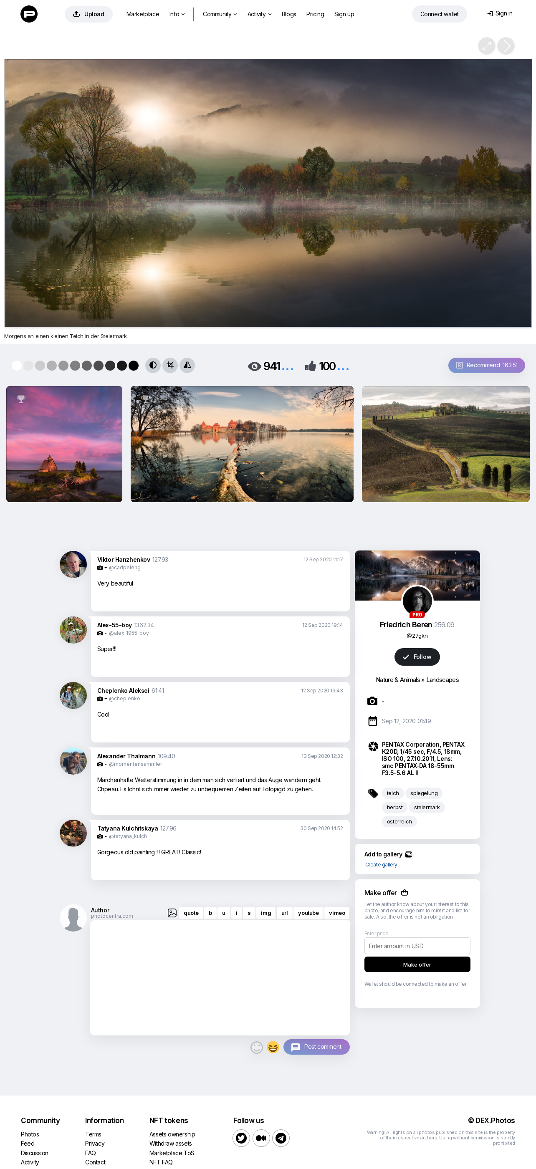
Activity (259, 14)
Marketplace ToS (172, 1152)
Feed (27, 1143)
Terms (93, 1134)
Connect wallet (439, 14)
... (287, 365)
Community (220, 14)
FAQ (90, 1152)
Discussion (34, 1152)
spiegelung (423, 793)
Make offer (417, 964)
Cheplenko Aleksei (123, 690)
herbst (395, 807)
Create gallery (381, 864)
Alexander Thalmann (126, 756)
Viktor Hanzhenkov (123, 559)
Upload (88, 14)
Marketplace (142, 14)
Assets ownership (172, 1134)
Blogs (289, 14)
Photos (30, 1134)
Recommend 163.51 (487, 365)
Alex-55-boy (114, 625)
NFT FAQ (161, 1162)
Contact (95, 1162)
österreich (399, 821)
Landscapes (442, 680)
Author (100, 910)
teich (393, 793)
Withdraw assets (170, 1143)
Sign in (500, 13)
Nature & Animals (398, 680)
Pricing (315, 14)
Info (177, 14)
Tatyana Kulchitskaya (127, 828)
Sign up (344, 14)
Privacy (94, 1143)
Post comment (322, 1046)
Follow (417, 656)
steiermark (427, 807)
